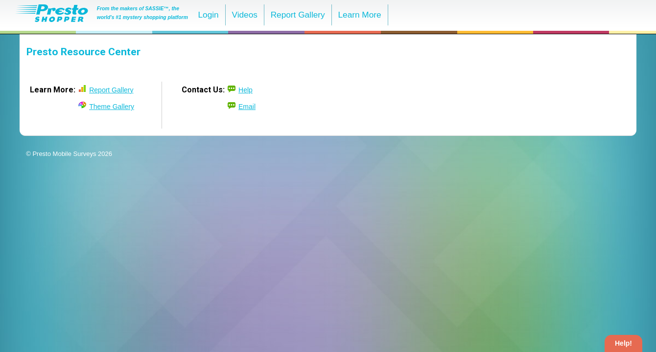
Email (247, 106)
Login (208, 15)
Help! (623, 343)
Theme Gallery (111, 106)
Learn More (359, 15)
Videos (244, 15)
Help (245, 90)
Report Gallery (298, 15)
